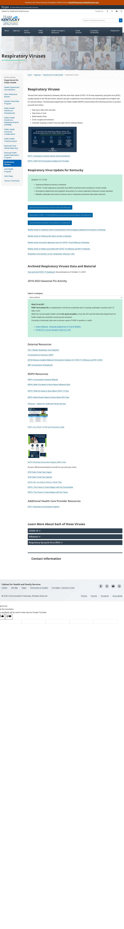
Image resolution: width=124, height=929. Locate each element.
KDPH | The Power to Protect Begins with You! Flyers (48, 492)
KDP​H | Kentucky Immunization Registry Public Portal (49, 462)
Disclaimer (104, 596)
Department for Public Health (53, 75)
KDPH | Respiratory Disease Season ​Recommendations (50, 156)
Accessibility (117, 596)
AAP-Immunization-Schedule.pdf (41, 365)
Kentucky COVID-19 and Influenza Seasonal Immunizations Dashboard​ (60, 215)
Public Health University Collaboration (9, 131)
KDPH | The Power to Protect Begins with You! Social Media (51, 487)
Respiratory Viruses (9, 163)
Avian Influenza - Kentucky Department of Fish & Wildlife (58, 327)
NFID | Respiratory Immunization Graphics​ (44, 507)
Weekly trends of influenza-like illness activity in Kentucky (51, 236)
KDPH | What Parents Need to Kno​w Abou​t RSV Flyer (48, 397)
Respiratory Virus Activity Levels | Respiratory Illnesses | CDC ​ (52, 254)
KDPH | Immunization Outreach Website (43, 380)
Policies (83, 596)
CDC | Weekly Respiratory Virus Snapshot (44, 350)
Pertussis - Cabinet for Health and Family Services (48, 404)
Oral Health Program (8, 170)
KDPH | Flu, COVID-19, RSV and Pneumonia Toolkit (48, 427)
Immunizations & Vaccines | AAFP (41, 355)
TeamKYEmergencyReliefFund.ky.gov (83, 2)
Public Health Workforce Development (9, 110)
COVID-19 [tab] (35, 530)
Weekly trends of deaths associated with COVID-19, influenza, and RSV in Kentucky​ (61, 249)
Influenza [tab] (34, 536)
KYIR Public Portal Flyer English (40, 472)
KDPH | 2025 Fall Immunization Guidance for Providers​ (50, 161)
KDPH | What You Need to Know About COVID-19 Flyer (49, 391)
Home (30, 75)
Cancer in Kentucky (11, 181)
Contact (5, 588)
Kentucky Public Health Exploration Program (11, 155)
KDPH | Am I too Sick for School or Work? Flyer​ (46, 482)
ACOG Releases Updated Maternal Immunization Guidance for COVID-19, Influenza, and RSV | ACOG (68, 360)
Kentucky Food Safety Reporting (11, 147)
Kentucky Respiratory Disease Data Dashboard (50, 207)
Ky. (5, 7)
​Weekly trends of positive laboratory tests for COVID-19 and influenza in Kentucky (60, 242)
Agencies (37, 75)
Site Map (15, 588)
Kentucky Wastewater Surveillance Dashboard (50, 223)
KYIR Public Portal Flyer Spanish (40, 477)
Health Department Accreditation (11, 88)
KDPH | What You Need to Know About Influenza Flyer (49, 384)
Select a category (35, 293)
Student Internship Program (11, 102)
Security (93, 596)
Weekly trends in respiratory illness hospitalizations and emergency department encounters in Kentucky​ (69, 230)
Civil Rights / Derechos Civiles (66, 588)
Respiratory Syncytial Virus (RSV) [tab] (46, 542)
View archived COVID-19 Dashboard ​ (42, 272)
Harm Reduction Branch (10, 95)
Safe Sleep (8, 176)
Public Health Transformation (10, 140)
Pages (25, 588)
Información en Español (40, 588)
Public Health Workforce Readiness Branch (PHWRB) (11, 121)
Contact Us (99, 11)
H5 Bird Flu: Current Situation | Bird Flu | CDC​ (53, 330)
